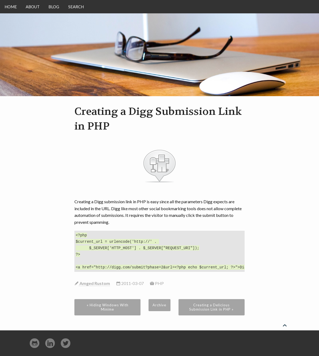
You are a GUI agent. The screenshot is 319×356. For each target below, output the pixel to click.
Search (76, 6)
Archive (159, 305)
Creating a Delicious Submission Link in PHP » (211, 307)
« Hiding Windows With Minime (107, 307)
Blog (53, 6)
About (33, 6)
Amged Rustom (94, 283)
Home (11, 6)
